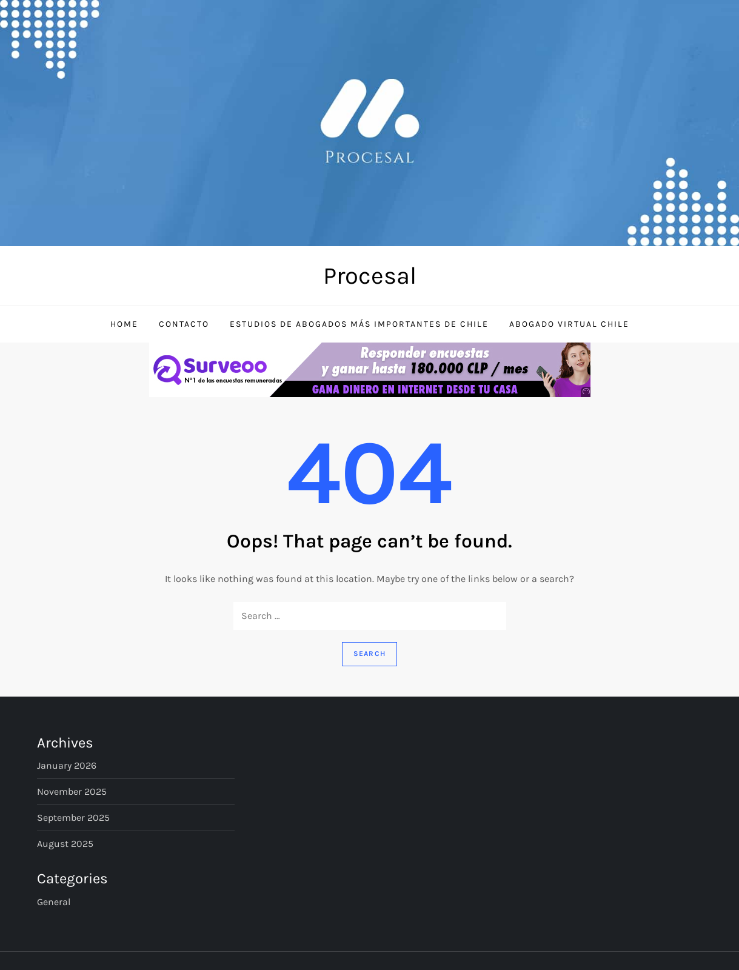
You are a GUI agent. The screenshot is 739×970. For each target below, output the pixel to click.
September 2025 (73, 817)
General (53, 902)
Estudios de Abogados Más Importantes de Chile (359, 324)
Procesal (369, 275)
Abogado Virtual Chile (569, 324)
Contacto (184, 324)
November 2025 (72, 791)
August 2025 (65, 843)
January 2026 (66, 765)
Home (124, 324)
